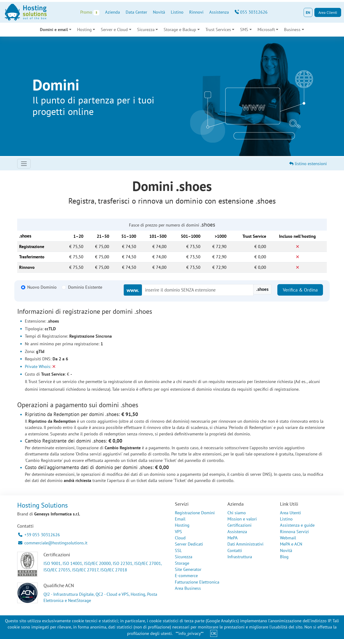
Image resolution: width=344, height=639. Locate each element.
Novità (159, 12)
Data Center (136, 12)
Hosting (84, 29)
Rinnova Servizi (294, 531)
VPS (178, 531)
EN (308, 12)
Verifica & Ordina (300, 290)
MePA (232, 538)
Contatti (234, 550)
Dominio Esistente (85, 287)
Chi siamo (236, 512)
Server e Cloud (114, 29)
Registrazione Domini (195, 512)
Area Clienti (327, 12)
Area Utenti (290, 512)
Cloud (180, 538)
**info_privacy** (190, 633)
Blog (284, 556)
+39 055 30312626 (39, 534)
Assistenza (219, 12)
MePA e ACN (291, 544)
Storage (182, 563)
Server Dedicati (189, 544)
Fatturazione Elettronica (197, 582)
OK (213, 633)
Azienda (112, 12)
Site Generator (188, 569)
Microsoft (266, 29)
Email (180, 519)
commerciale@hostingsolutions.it (52, 543)
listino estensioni (308, 163)
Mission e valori (242, 519)
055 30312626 (251, 12)
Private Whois (37, 366)
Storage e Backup (180, 29)
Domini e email (54, 29)
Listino (177, 12)
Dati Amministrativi (245, 544)
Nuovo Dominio (42, 287)
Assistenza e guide (297, 525)
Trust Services (218, 29)
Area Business (188, 588)
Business (292, 29)
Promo (89, 12)
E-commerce (186, 575)
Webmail (288, 538)
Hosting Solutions (42, 505)
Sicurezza (146, 29)
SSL (178, 550)
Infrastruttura (239, 556)
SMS (244, 29)
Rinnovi (196, 12)
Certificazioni (239, 525)
